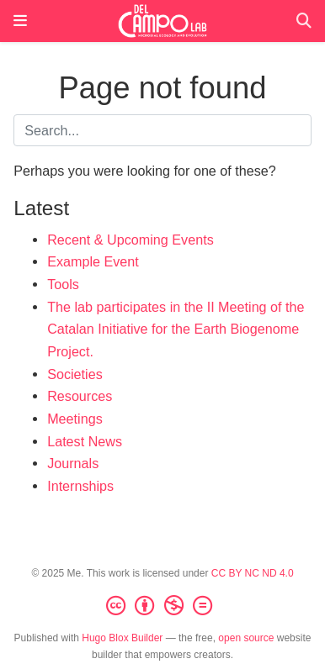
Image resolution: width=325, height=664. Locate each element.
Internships (80, 485)
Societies (75, 374)
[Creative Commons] (162, 606)
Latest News (84, 441)
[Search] (304, 21)
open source (246, 638)
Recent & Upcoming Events (130, 239)
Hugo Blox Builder (122, 638)
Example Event (93, 261)
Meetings (75, 418)
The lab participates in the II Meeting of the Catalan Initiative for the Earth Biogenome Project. (175, 329)
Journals (73, 463)
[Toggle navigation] (20, 21)
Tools (63, 284)
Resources (79, 395)
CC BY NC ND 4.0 (252, 573)
